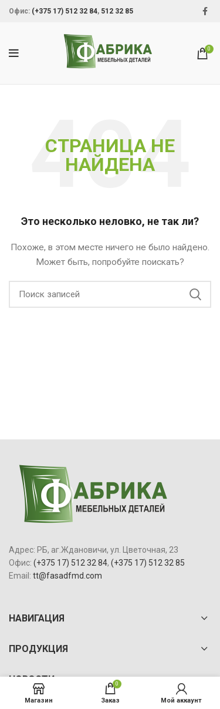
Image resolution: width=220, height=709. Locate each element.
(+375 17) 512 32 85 (148, 562)
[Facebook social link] (205, 11)
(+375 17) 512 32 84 (64, 11)
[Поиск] (110, 294)
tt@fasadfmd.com (67, 575)
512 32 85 (117, 11)
